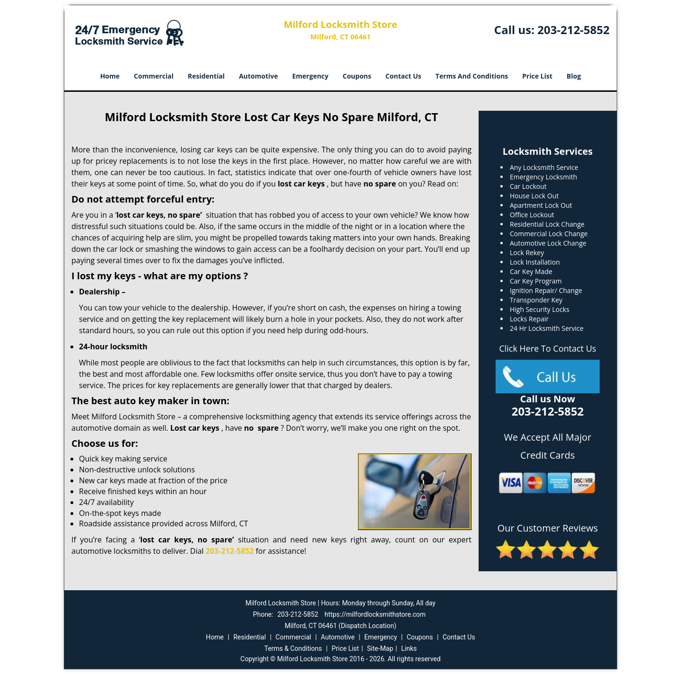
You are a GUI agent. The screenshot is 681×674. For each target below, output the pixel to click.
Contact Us (403, 75)
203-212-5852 (573, 29)
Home (110, 75)
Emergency (310, 75)
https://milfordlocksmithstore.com (375, 614)
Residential (206, 75)
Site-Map (380, 648)
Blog (574, 75)
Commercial (154, 75)
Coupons (357, 75)
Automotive (258, 75)
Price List (537, 75)
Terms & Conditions (293, 648)
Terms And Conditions (472, 75)
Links (409, 648)
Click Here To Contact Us (547, 348)
